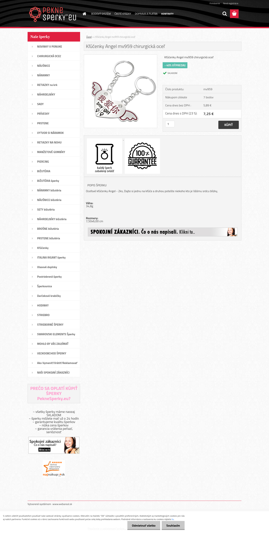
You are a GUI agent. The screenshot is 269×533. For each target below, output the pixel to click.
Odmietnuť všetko (144, 525)
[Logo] (53, 14)
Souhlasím (173, 525)
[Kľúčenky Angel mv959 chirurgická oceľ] (120, 56)
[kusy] (170, 124)
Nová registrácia (230, 3)
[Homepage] (84, 13)
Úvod (89, 37)
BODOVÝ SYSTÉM (101, 14)
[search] (224, 13)
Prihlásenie (215, 3)
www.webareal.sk (62, 504)
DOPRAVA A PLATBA (146, 14)
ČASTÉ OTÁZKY (122, 14)
